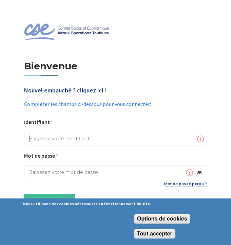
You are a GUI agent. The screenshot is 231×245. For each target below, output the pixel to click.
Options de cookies (162, 219)
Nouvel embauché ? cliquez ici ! (65, 90)
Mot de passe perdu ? (185, 183)
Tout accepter (154, 234)
